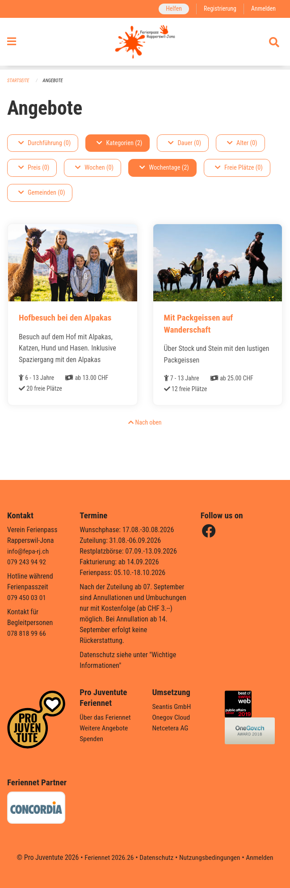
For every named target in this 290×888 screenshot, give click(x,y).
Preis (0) (33, 168)
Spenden (92, 738)
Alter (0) (242, 143)
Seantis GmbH (172, 706)
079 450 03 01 (27, 597)
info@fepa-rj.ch (28, 551)
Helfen (171, 9)
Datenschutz (155, 857)
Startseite (18, 80)
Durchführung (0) (44, 143)
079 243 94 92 (27, 562)
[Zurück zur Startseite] (145, 43)
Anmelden (263, 9)
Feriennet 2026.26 (106, 857)
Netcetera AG (171, 728)
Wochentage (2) (164, 168)
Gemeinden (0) (41, 193)
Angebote (54, 80)
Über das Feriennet (106, 717)
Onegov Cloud (172, 717)
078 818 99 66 (27, 633)
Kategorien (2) (119, 143)
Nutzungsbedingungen (210, 857)
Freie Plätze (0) (239, 168)
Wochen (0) (94, 168)
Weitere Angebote (105, 728)
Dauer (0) (184, 143)
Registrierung (218, 9)
